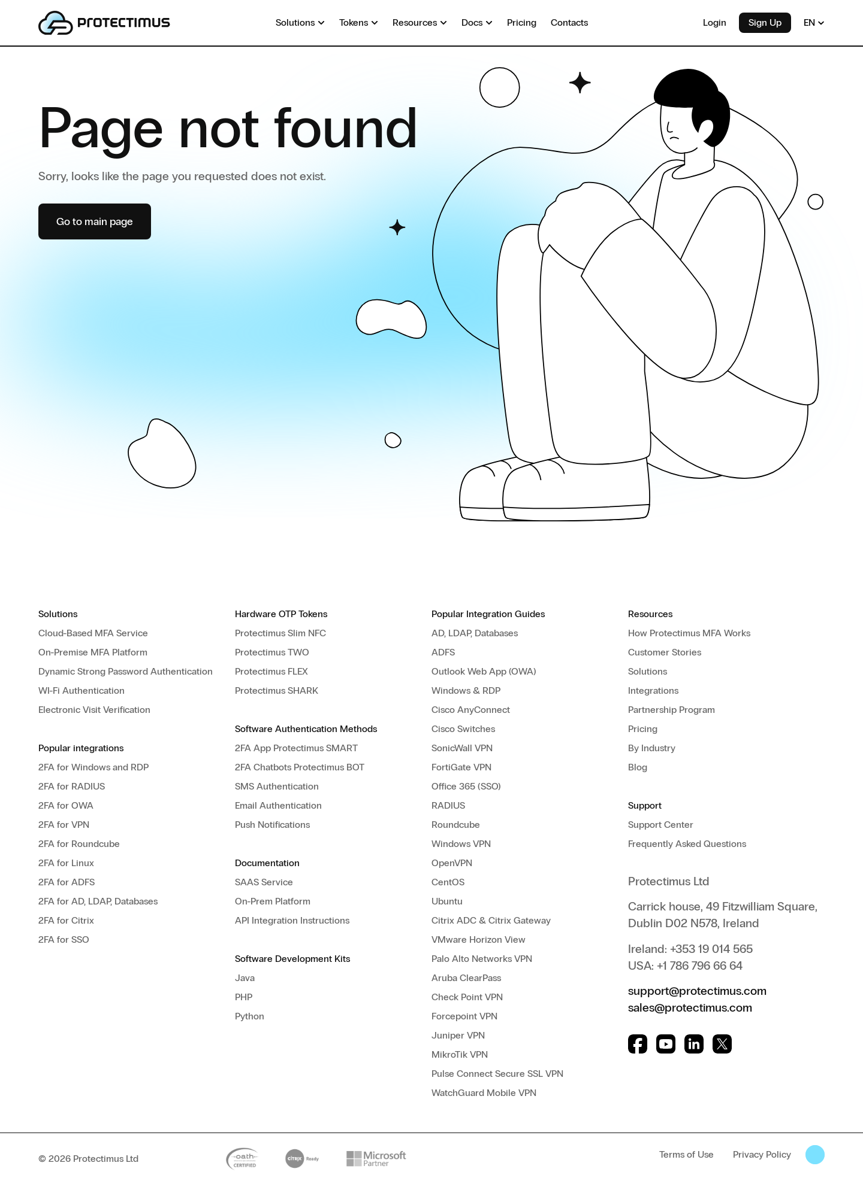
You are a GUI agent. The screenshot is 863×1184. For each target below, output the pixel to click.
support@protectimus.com (697, 990)
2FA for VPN (63, 824)
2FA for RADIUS (71, 786)
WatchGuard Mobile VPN (484, 1092)
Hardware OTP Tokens (281, 614)
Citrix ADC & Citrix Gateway (491, 920)
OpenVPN (452, 863)
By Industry (651, 748)
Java (245, 977)
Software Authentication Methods (306, 728)
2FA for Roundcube (79, 843)
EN (814, 22)
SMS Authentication (277, 786)
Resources (650, 614)
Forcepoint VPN (464, 1016)
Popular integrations (80, 748)
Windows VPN (461, 843)
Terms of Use (686, 1154)
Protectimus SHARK (276, 690)
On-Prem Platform (272, 901)
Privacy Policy (762, 1154)
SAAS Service (264, 882)
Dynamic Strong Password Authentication (125, 671)
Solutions (57, 614)
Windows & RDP (466, 690)
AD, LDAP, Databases (475, 633)
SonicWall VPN (462, 748)
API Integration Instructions (292, 920)
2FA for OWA (65, 805)
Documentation (267, 863)
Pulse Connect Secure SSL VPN (497, 1073)
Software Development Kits (292, 958)
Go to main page (94, 221)
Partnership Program (671, 709)
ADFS (443, 652)
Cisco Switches (463, 728)
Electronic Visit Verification (94, 709)
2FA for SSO (63, 939)
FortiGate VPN (461, 767)
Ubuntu (447, 901)
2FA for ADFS (66, 882)
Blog (637, 767)
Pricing (642, 728)
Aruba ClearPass (466, 977)
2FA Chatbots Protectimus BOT (299, 767)
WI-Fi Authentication (81, 690)
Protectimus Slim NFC (280, 633)
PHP (243, 997)
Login (714, 22)
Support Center (660, 824)
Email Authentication (278, 805)
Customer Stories (664, 652)
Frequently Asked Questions (687, 843)
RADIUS (448, 805)
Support (645, 805)
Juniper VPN (458, 1035)
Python (249, 1016)
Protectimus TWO (272, 652)
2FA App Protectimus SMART (296, 748)
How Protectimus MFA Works (689, 633)
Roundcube (456, 824)
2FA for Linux (66, 863)
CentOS (448, 882)
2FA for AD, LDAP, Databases (98, 901)
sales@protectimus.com (690, 1007)
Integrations (653, 690)
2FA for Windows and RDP (93, 767)
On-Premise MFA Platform (92, 652)
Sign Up (765, 22)
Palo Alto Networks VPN (482, 958)
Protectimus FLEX (271, 671)
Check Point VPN (467, 997)
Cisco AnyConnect (471, 709)
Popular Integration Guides (488, 614)
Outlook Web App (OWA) (484, 671)
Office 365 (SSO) (466, 786)
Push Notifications (272, 824)
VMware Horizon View (479, 939)
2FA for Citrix (66, 920)
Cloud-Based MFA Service (93, 633)
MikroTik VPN (460, 1054)
